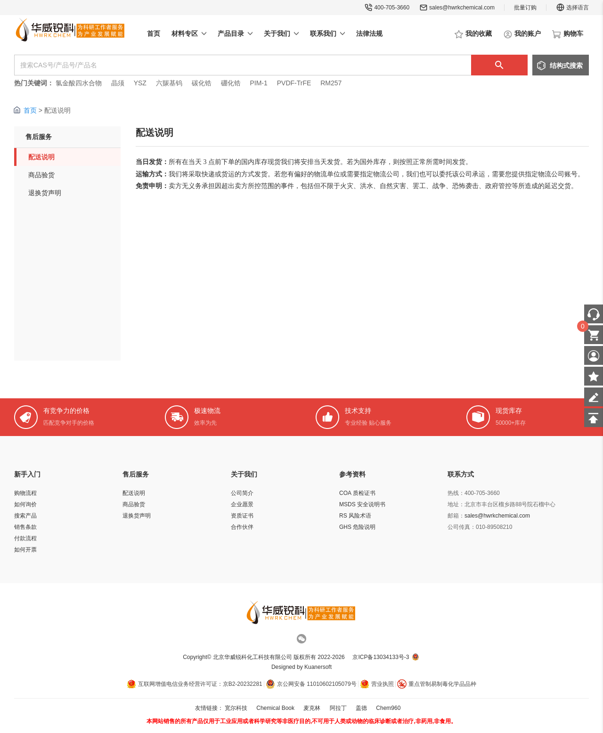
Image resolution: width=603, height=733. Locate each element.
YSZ (140, 83)
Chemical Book (275, 708)
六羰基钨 (169, 83)
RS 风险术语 (355, 515)
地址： (456, 504)
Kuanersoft (318, 667)
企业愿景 (242, 504)
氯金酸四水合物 (79, 83)
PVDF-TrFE (294, 83)
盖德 (361, 708)
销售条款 (25, 527)
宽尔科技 (236, 708)
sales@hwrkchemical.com (462, 7)
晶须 (117, 83)
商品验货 (41, 175)
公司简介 (242, 493)
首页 (30, 110)
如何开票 (25, 549)
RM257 (331, 83)
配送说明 (41, 157)
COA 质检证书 (357, 493)
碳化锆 (202, 83)
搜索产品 (25, 515)
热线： (456, 493)
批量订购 (525, 7)
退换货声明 (44, 193)
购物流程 (25, 493)
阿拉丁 (338, 708)
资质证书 (242, 515)
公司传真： (462, 527)
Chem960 (388, 708)
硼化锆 (231, 83)
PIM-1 (258, 83)
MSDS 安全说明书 (362, 504)
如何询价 (25, 504)
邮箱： (456, 515)
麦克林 (311, 708)
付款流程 (25, 538)
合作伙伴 (242, 527)
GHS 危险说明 (357, 527)
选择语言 (572, 7)
